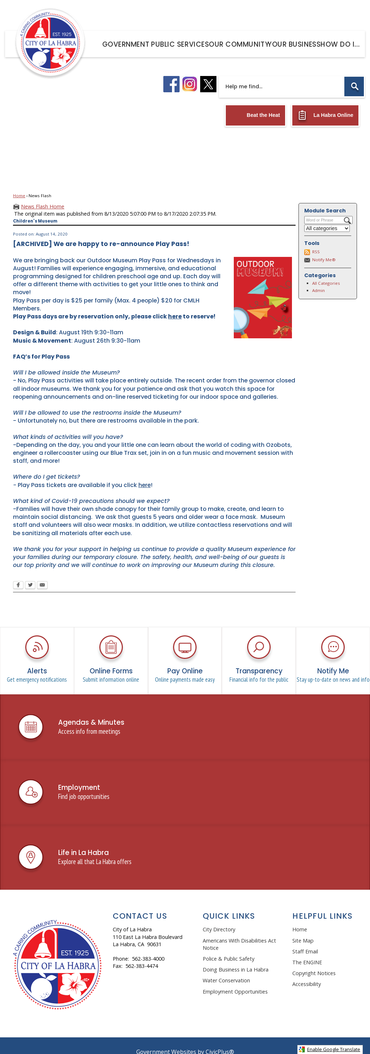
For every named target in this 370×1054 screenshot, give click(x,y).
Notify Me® (324, 247)
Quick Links (229, 903)
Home (19, 183)
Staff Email (305, 939)
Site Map (303, 928)
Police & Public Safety (228, 946)
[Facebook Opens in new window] (18, 573)
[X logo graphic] (208, 72)
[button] (354, 74)
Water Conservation (226, 968)
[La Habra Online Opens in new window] (325, 103)
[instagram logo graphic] (190, 72)
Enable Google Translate (329, 1049)
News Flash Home (42, 194)
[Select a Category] (327, 216)
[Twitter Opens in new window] (30, 573)
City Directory (219, 917)
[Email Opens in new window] (42, 573)
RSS (316, 239)
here (144, 473)
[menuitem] (124, 43)
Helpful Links (322, 903)
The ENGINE (307, 950)
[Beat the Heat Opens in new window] (255, 103)
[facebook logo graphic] (171, 72)
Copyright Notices (314, 960)
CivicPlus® (220, 1040)
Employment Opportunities (235, 979)
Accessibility (306, 971)
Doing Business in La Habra (235, 957)
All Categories (326, 271)
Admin (318, 278)
